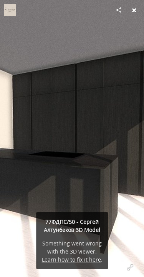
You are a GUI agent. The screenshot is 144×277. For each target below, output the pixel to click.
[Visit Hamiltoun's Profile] (10, 10)
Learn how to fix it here (71, 259)
